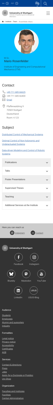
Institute (7, 21)
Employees (7, 317)
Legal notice (8, 336)
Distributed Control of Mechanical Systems (22, 132)
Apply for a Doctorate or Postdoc (17, 373)
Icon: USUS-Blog (34, 289)
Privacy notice (8, 339)
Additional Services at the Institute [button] (21, 203)
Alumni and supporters (13, 320)
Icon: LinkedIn (18, 289)
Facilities (6, 392)
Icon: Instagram (34, 255)
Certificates (7, 346)
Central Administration (13, 396)
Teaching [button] (9, 195)
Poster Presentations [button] (15, 177)
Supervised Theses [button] (14, 186)
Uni (3, 3)
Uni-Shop (6, 376)
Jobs (4, 370)
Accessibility (8, 343)
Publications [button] (11, 160)
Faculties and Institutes (13, 389)
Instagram (17, 231)
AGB (4, 350)
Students (6, 313)
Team (13, 21)
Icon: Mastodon (26, 272)
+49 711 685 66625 (16, 90)
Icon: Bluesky (11, 272)
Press (4, 366)
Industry (6, 323)
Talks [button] (7, 169)
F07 (12, 3)
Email (9, 97)
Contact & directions (11, 362)
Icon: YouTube (41, 272)
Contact (37, 231)
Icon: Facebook (19, 255)
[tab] (26, 161)
